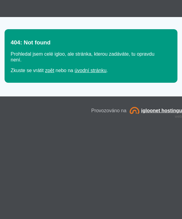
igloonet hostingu (156, 110)
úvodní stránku (91, 70)
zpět (49, 70)
